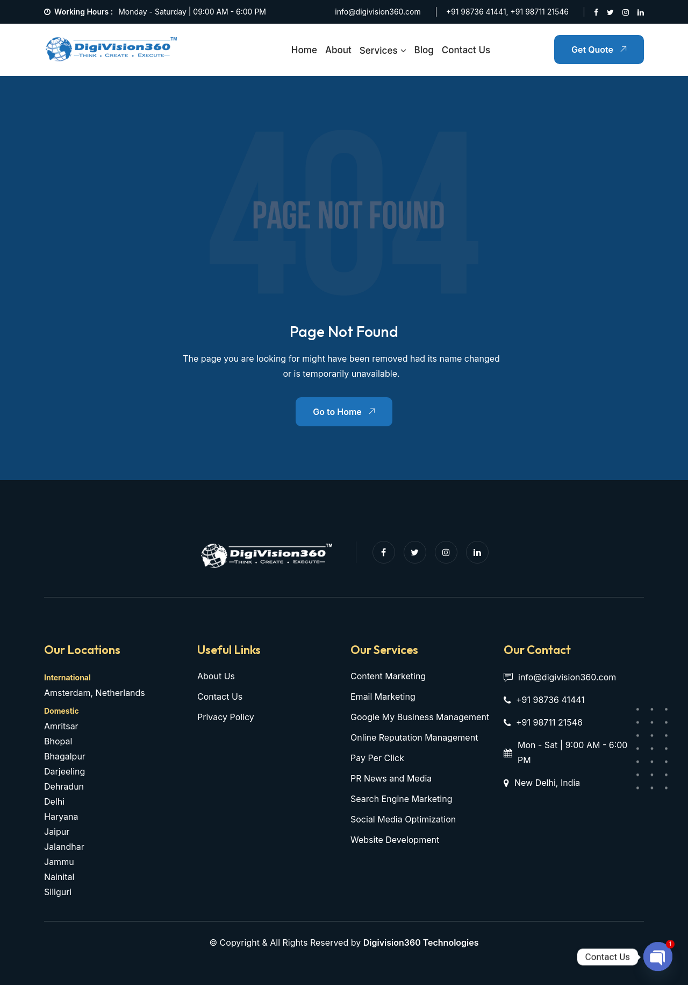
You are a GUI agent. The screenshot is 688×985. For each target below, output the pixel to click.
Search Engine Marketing (401, 798)
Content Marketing (388, 676)
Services (379, 50)
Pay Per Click (377, 757)
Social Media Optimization (403, 819)
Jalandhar (64, 846)
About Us (216, 676)
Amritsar (61, 726)
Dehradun (64, 786)
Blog (424, 50)
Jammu (59, 861)
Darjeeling (64, 771)
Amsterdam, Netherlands (94, 692)
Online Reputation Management (414, 737)
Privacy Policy (225, 717)
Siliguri (57, 892)
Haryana (61, 816)
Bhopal (58, 741)
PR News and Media (391, 778)
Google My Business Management (419, 717)
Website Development (394, 839)
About (338, 50)
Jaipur (56, 831)
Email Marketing (382, 696)
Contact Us (466, 50)
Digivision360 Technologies (421, 942)
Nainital (59, 876)
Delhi (54, 801)
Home (304, 50)
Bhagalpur (64, 756)
